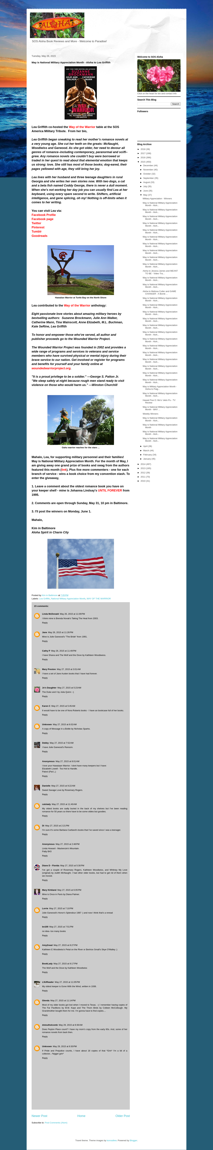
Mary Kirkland (49, 890)
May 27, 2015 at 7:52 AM (62, 743)
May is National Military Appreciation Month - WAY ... (160, 408)
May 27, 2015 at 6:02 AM (65, 724)
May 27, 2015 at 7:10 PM (61, 908)
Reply (45, 622)
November (148, 169)
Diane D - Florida (50, 865)
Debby (45, 743)
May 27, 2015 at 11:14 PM (63, 1000)
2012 (143, 472)
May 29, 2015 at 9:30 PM (65, 1046)
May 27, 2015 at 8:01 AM (67, 761)
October (147, 174)
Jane (44, 632)
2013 (143, 468)
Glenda (45, 1000)
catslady (46, 804)
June (146, 190)
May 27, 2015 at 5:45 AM (63, 706)
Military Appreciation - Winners (157, 198)
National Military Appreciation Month (68, 598)
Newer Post (39, 1116)
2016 (143, 157)
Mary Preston (49, 669)
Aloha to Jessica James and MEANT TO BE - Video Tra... (160, 272)
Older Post (122, 1116)
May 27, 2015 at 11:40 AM (64, 804)
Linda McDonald (50, 614)
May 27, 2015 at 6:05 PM (69, 890)
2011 (143, 477)
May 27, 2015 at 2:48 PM (67, 844)
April (145, 446)
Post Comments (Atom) (56, 1122)
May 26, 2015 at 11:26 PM (60, 632)
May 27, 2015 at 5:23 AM (69, 687)
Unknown (47, 724)
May (145, 195)
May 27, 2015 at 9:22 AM (63, 786)
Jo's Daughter (49, 687)
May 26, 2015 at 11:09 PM (72, 614)
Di (43, 825)
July (145, 186)
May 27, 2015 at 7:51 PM (61, 926)
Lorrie (45, 908)
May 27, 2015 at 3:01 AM (69, 669)
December (148, 165)
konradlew (112, 1140)
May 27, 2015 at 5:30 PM (72, 865)
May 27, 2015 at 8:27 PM (65, 945)
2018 (143, 149)
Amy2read (47, 945)
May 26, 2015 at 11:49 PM (63, 651)
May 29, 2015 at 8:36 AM (71, 1025)
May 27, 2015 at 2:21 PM (57, 825)
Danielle (46, 786)
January (147, 459)
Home (81, 1116)
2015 (143, 162)
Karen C (46, 706)
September (148, 178)
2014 (143, 464)
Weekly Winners (150, 414)
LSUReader (48, 982)
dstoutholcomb (50, 1025)
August (147, 182)
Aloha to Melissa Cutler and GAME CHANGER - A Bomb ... (159, 292)
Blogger (133, 1140)
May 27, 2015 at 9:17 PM (65, 963)
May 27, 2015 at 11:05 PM (67, 982)
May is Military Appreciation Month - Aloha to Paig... (160, 387)
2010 (143, 481)
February (148, 454)
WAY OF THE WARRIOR (99, 598)
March (146, 450)
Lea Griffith (44, 598)
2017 (143, 153)
